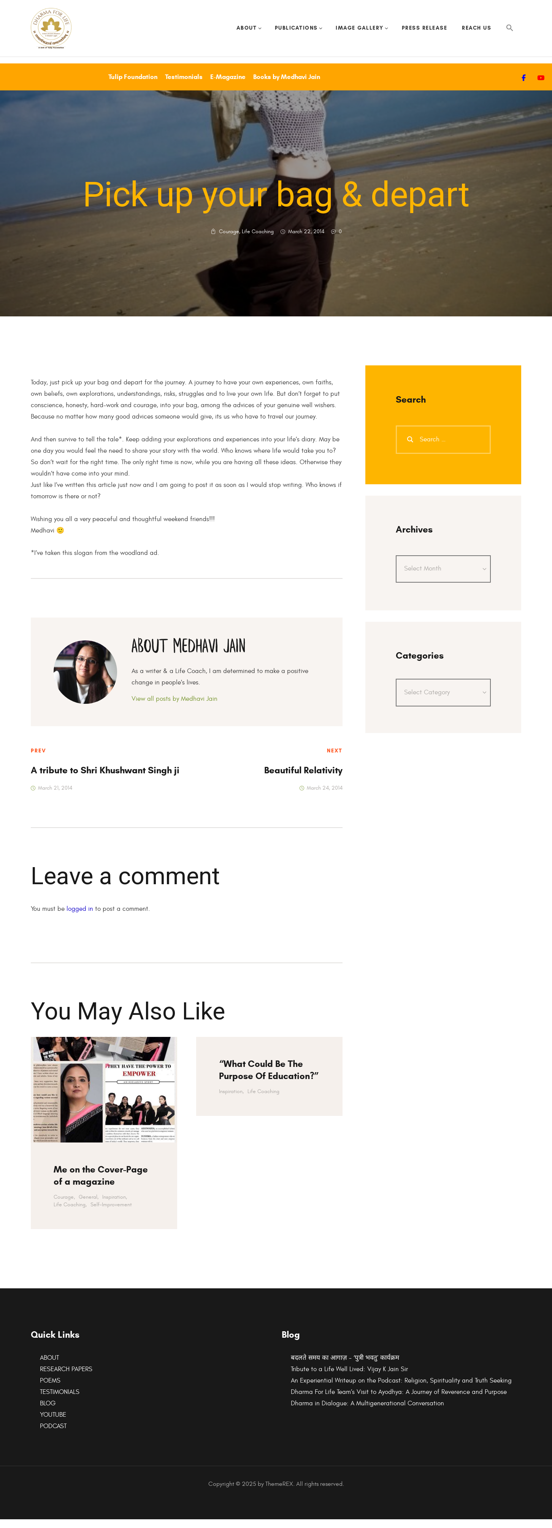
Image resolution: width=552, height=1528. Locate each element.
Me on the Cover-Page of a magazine (101, 1184)
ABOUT (49, 1366)
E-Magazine (228, 86)
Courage (229, 240)
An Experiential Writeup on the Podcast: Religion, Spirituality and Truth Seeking (401, 1389)
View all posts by (174, 708)
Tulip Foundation (132, 86)
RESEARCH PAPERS (66, 1378)
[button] (510, 33)
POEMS (50, 1389)
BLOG (48, 1412)
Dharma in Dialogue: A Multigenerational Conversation (367, 1412)
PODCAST (53, 1435)
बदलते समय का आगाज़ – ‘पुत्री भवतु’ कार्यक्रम (345, 1366)
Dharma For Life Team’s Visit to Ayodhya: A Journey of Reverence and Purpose (399, 1401)
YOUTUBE (53, 1423)
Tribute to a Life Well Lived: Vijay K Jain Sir (349, 1378)
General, (88, 1206)
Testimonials (184, 86)
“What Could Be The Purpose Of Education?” (269, 1078)
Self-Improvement (111, 1213)
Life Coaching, (70, 1213)
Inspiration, (114, 1206)
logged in (80, 917)
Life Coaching (258, 240)
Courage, (64, 1206)
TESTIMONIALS (59, 1401)
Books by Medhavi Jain (286, 86)
